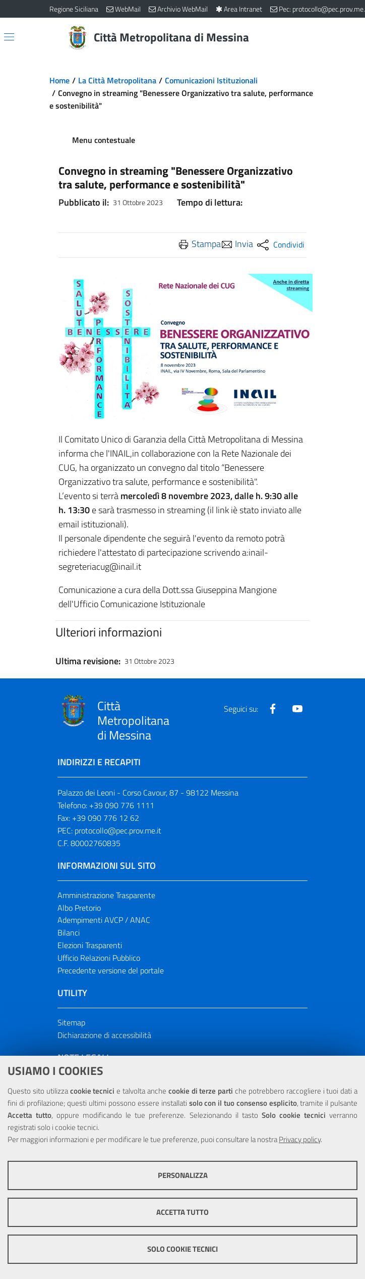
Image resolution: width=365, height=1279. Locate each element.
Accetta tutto (182, 1212)
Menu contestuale (103, 140)
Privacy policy (300, 1139)
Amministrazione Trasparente (106, 895)
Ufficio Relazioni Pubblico (98, 958)
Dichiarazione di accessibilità (104, 1035)
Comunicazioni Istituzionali (211, 80)
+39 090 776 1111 (121, 805)
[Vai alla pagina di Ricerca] (309, 38)
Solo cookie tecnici (182, 1249)
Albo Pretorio (79, 908)
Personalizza (183, 1175)
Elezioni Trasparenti (89, 945)
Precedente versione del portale (110, 970)
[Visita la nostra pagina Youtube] (297, 709)
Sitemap (71, 1022)
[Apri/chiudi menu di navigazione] (9, 37)
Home (59, 80)
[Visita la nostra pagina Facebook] (273, 709)
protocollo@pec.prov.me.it (118, 830)
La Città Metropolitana (117, 80)
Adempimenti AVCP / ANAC (103, 920)
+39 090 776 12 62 (105, 818)
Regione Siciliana (73, 9)
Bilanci (68, 932)
